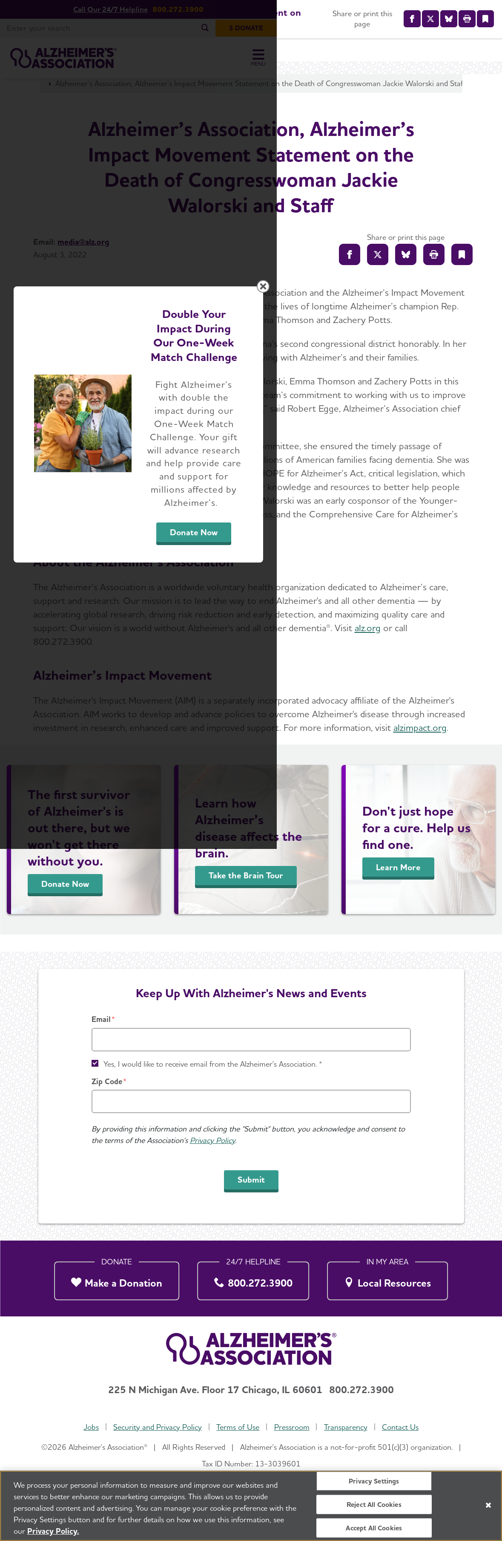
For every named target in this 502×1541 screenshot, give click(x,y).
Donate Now (345, 850)
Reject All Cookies (374, 1504)
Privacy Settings (374, 1481)
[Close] (488, 1505)
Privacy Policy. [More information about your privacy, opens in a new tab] (53, 1531)
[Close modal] (453, 661)
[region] (251, 1506)
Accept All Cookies (374, 1528)
